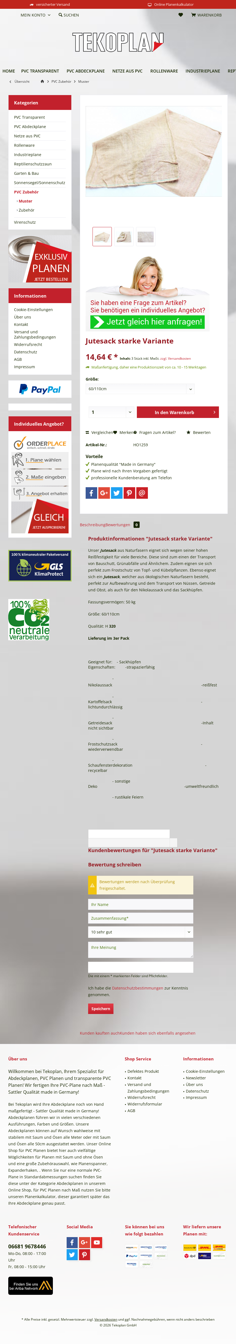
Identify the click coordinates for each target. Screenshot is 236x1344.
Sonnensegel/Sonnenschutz (39, 182)
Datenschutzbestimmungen (137, 988)
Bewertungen (122, 524)
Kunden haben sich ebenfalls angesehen (158, 1033)
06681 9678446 (27, 1246)
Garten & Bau (26, 173)
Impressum (24, 366)
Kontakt (21, 324)
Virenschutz (25, 222)
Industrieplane (27, 154)
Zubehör (26, 210)
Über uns (22, 317)
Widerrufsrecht (28, 344)
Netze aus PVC (27, 135)
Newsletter (196, 1077)
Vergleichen (99, 432)
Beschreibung (92, 524)
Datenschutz (25, 351)
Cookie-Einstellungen (33, 309)
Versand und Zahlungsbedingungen (35, 334)
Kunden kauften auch (100, 1033)
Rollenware (24, 145)
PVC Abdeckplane (30, 126)
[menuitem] (12, 15)
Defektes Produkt (143, 1071)
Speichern (100, 1008)
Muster (25, 201)
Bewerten (198, 432)
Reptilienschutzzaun (33, 164)
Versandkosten (105, 1319)
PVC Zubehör (26, 192)
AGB (18, 359)
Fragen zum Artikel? (155, 432)
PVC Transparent (29, 117)
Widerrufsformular (145, 1104)
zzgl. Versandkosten (175, 358)
